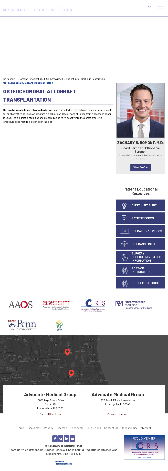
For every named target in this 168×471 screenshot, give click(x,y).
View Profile (140, 167)
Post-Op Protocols (146, 283)
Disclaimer (34, 427)
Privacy (48, 427)
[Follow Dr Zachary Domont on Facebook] (55, 438)
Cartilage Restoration (93, 78)
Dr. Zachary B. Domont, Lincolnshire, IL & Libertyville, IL (33, 78)
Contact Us (111, 427)
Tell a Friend (93, 427)
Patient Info (72, 78)
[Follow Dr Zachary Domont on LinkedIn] (66, 438)
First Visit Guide (144, 205)
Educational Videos (147, 231)
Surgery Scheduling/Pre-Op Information (146, 256)
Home (20, 427)
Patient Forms (143, 218)
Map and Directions (50, 413)
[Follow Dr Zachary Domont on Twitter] (60, 438)
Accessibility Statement (136, 427)
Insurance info (143, 244)
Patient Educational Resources (140, 191)
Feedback (76, 427)
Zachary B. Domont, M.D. (140, 142)
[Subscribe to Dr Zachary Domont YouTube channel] (72, 438)
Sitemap (62, 427)
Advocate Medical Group (50, 394)
